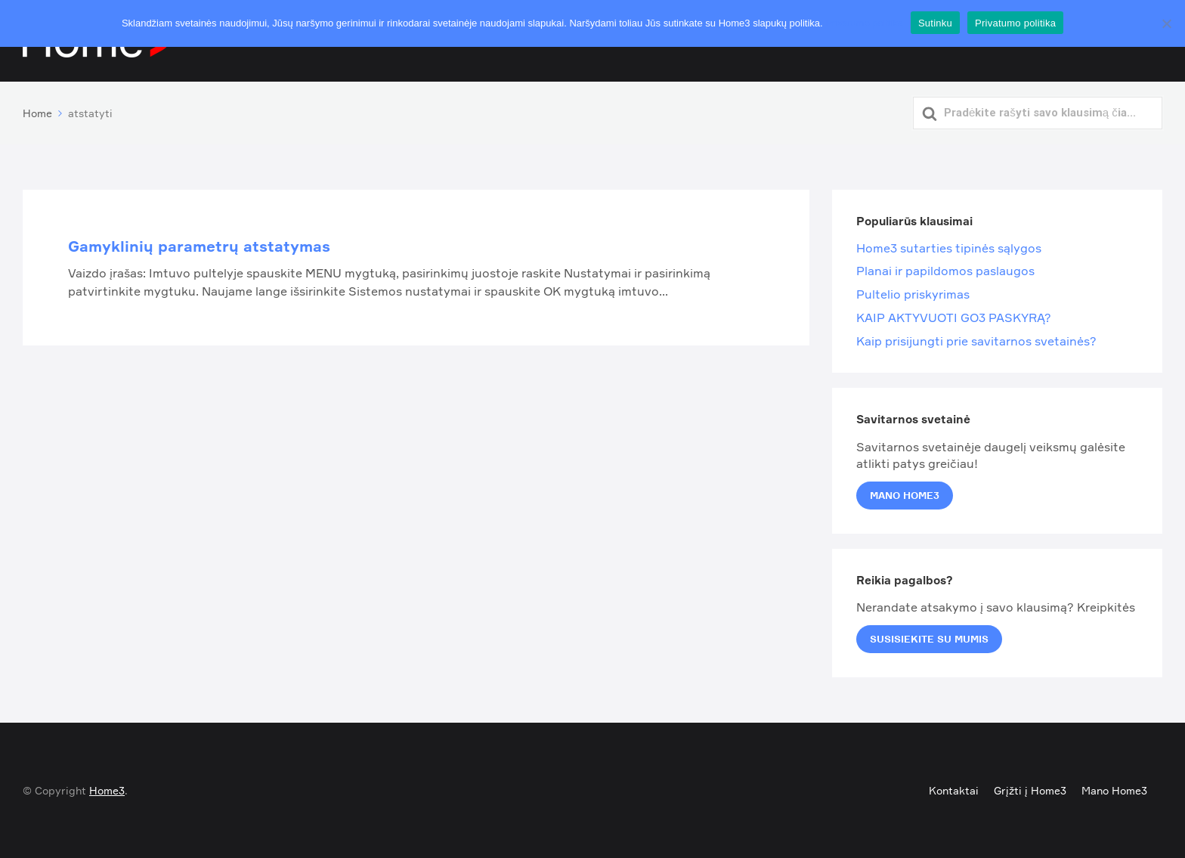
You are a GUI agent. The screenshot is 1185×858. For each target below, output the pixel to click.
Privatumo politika (864, 23)
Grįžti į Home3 (1030, 790)
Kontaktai (954, 790)
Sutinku (935, 23)
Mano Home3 (904, 495)
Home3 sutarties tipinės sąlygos (948, 248)
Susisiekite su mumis (929, 639)
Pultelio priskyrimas (913, 294)
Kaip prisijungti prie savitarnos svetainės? (976, 340)
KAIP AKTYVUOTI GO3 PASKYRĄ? (953, 317)
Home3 (107, 790)
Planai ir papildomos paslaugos (945, 270)
